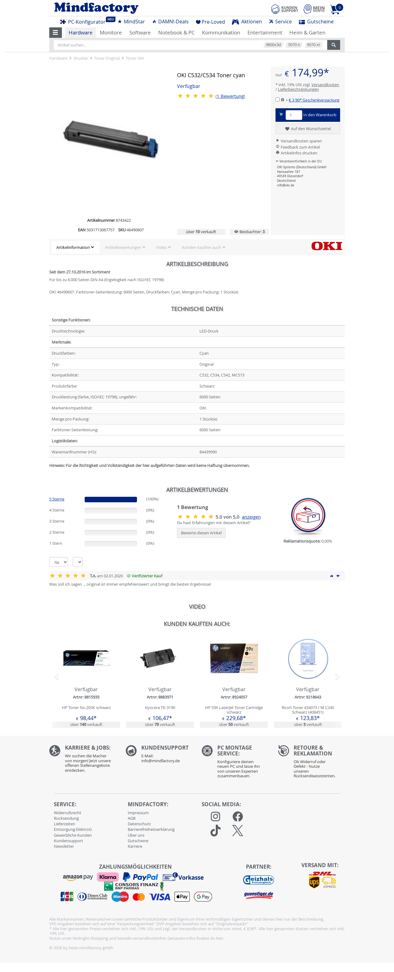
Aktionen (247, 21)
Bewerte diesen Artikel (201, 533)
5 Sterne (56, 499)
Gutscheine (316, 21)
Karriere (135, 846)
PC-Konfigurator (84, 21)
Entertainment (264, 32)
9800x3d (273, 44)
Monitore (111, 32)
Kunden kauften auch (201, 247)
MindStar (131, 21)
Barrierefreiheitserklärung (151, 829)
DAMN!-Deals (170, 21)
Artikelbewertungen (123, 247)
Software (140, 32)
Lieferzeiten (64, 824)
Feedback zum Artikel (297, 147)
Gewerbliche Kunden (73, 835)
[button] (55, 32)
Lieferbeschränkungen (298, 89)
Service (280, 21)
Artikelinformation (73, 247)
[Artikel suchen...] (190, 45)
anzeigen (251, 517)
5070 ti (294, 44)
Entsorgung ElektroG (73, 829)
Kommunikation (221, 32)
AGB (131, 818)
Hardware (81, 32)
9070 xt (313, 44)
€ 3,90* (314, 100)
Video (161, 247)
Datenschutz (139, 824)
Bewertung (230, 96)
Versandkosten (325, 84)
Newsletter (64, 846)
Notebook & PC (176, 32)
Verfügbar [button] (188, 86)
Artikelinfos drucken (296, 153)
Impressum (138, 812)
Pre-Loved (210, 21)
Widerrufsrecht (67, 812)
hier (219, 938)
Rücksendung (66, 818)
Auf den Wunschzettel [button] (307, 129)
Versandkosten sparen (298, 141)
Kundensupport (68, 840)
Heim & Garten (307, 32)
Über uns (136, 835)
